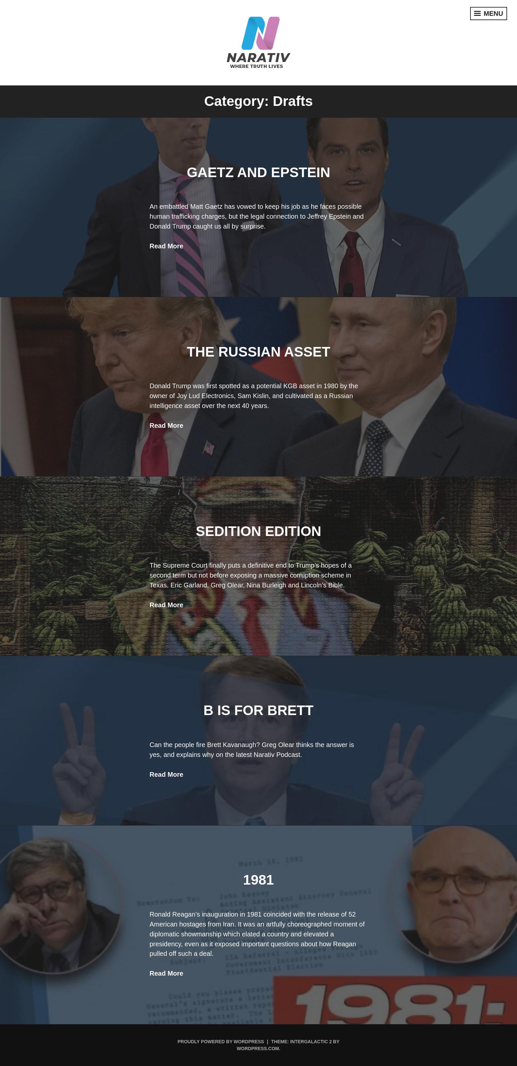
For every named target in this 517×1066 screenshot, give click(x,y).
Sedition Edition (258, 531)
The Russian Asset (258, 352)
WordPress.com (258, 1048)
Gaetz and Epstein (258, 172)
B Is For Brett (258, 710)
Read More (166, 246)
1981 (258, 880)
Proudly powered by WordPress (221, 1041)
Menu (488, 13)
